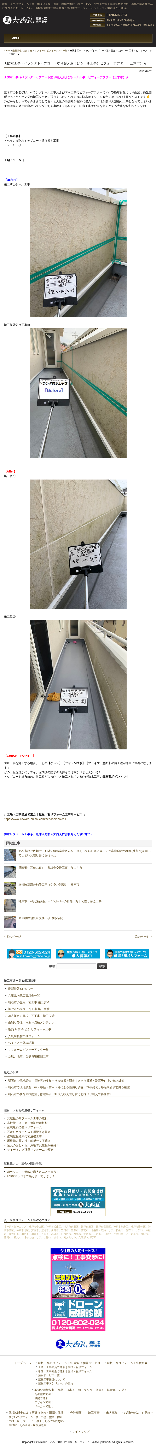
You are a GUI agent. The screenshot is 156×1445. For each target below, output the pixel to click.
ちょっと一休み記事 (21, 1042)
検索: (52, 966)
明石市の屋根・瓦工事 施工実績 (29, 1002)
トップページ (22, 1363)
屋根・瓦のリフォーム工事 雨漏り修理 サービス (69, 1363)
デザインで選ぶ (44, 1402)
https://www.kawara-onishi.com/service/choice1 (35, 819)
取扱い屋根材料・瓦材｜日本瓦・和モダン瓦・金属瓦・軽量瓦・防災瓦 (80, 1390)
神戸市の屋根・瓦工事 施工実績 (29, 1009)
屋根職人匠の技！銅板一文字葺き (29, 1140)
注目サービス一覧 (49, 1375)
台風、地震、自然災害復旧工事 (28, 1056)
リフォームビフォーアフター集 (28, 1049)
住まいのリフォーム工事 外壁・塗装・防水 (36, 1417)
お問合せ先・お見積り (138, 1412)
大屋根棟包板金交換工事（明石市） (41, 918)
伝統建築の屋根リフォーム (24, 1127)
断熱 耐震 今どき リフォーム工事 (29, 1029)
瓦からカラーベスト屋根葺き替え (29, 1131)
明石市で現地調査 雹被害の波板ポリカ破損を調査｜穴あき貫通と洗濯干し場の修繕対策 (66, 1080)
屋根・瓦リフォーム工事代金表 (127, 1363)
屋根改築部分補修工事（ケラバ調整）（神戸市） (50, 884)
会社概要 (76, 1412)
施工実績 (94, 1412)
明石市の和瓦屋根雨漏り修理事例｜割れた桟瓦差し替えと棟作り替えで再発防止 (60, 1094)
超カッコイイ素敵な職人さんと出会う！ (33, 1171)
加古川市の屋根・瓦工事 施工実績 (31, 1015)
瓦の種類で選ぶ (44, 1394)
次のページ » (143, 936)
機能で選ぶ (41, 1398)
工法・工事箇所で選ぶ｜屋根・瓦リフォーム (65, 1367)
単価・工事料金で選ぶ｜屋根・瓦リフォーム (65, 1371)
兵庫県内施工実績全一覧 (24, 995)
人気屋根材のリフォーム (24, 1036)
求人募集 (112, 1412)
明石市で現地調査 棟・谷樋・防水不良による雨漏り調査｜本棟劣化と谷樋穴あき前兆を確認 (69, 1087)
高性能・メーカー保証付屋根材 (27, 1123)
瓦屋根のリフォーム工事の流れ (27, 1118)
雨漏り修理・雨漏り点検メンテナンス (32, 1022)
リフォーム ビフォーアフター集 (51, 50)
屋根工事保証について (51, 1379)
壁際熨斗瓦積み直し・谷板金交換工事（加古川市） (51, 867)
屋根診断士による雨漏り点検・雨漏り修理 (36, 1412)
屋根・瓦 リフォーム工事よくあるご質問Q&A (36, 1421)
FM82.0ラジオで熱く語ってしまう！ (31, 1176)
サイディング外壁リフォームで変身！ (31, 1149)
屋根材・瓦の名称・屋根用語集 (27, 1425)
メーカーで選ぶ (44, 1406)
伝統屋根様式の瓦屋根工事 (24, 1136)
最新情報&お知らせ (22, 50)
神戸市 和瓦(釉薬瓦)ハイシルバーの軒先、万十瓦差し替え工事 (63, 901)
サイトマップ (80, 1431)
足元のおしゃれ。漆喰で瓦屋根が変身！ (33, 1145)
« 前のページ (12, 936)
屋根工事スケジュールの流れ (55, 1383)
